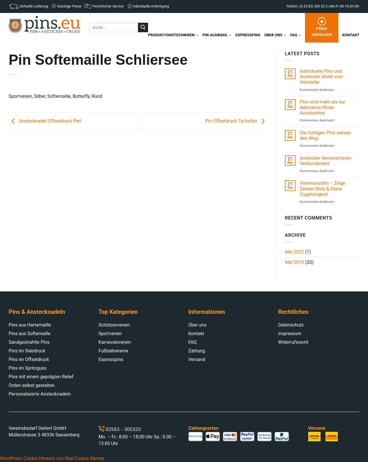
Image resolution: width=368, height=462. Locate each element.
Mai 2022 (294, 252)
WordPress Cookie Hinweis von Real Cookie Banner (52, 458)
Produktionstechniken (173, 35)
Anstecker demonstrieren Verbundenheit (325, 160)
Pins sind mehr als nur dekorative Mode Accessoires (322, 107)
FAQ (295, 35)
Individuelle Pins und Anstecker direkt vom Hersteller (321, 76)
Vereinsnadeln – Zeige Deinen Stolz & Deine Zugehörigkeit (323, 188)
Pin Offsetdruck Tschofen (236, 121)
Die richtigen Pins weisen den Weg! (325, 135)
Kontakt (350, 35)
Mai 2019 (294, 262)
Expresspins (247, 35)
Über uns (275, 35)
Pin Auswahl (217, 35)
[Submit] (143, 28)
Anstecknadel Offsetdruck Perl (45, 121)
